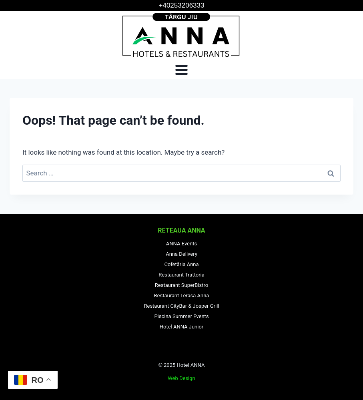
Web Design (181, 378)
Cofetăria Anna (181, 264)
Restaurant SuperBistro (181, 285)
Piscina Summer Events (181, 316)
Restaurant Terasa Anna (181, 296)
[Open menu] (181, 69)
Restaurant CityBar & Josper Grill (181, 306)
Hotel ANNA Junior (182, 327)
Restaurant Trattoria (181, 275)
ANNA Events (181, 244)
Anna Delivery (181, 254)
